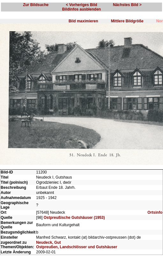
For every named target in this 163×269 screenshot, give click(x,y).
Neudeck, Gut (48, 242)
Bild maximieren (83, 21)
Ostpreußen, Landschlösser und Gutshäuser (76, 247)
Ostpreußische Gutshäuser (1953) (74, 217)
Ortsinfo (154, 212)
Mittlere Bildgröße (127, 21)
